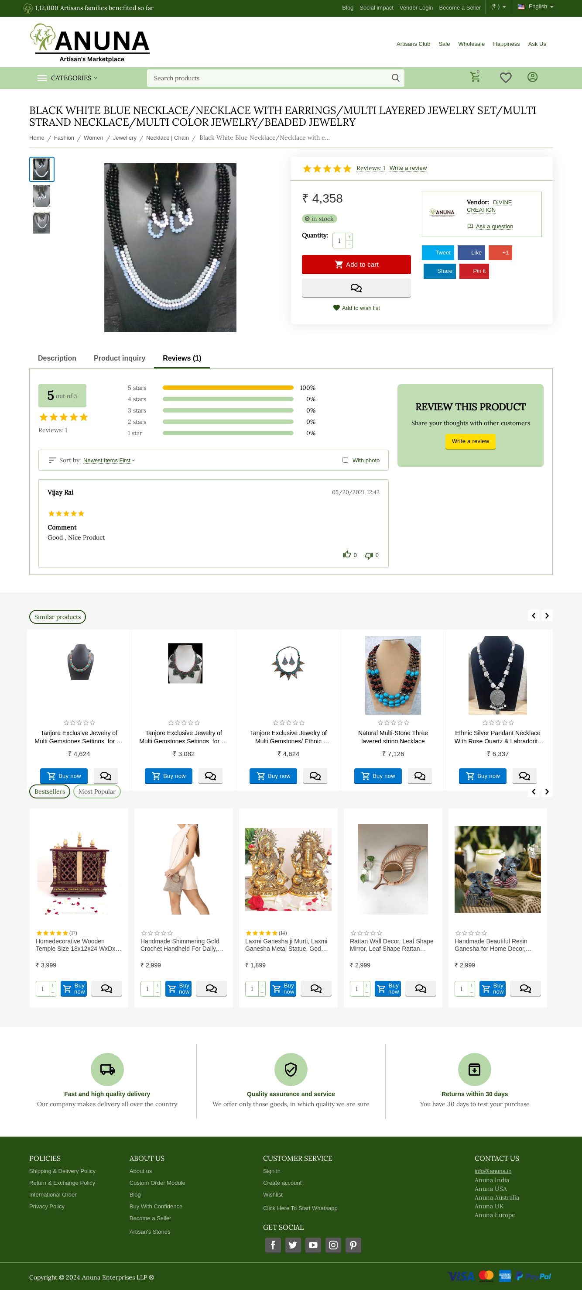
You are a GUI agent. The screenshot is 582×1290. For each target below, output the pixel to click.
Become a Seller (460, 7)
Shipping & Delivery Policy (62, 1171)
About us (141, 1171)
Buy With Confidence (156, 1206)
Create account (282, 1183)
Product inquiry (119, 358)
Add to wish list (356, 308)
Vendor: (478, 202)
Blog (347, 7)
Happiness (506, 44)
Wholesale (471, 44)
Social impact (376, 7)
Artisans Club (413, 44)
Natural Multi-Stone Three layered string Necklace (394, 736)
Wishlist (273, 1194)
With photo (366, 460)
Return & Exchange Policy (62, 1183)
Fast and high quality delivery (107, 1093)
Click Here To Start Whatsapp (300, 1208)
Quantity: (315, 235)
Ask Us (537, 44)
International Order (53, 1194)
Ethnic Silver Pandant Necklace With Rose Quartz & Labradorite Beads (499, 736)
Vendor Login (416, 7)
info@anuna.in (493, 1171)
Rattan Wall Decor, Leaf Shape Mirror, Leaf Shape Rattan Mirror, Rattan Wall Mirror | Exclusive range (392, 945)
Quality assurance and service (291, 1093)
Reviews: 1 (370, 168)
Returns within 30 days (475, 1093)
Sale (444, 44)
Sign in (272, 1171)
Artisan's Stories (150, 1231)
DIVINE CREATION (489, 206)
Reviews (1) (182, 358)
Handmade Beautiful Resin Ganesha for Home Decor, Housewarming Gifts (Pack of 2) (498, 945)
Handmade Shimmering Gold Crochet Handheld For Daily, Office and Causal (179, 945)
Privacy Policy (47, 1206)
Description (57, 358)
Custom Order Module (157, 1183)
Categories (71, 78)
